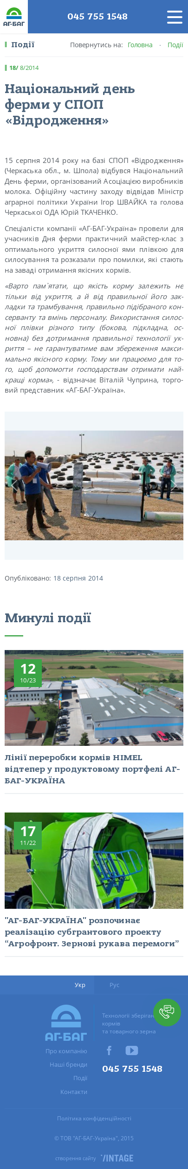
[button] (167, 1012)
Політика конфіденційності (94, 1118)
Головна (140, 44)
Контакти (73, 1092)
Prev (14, 485)
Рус (114, 985)
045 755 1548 (97, 16)
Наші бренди (68, 1064)
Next (174, 485)
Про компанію (66, 1051)
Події (175, 44)
